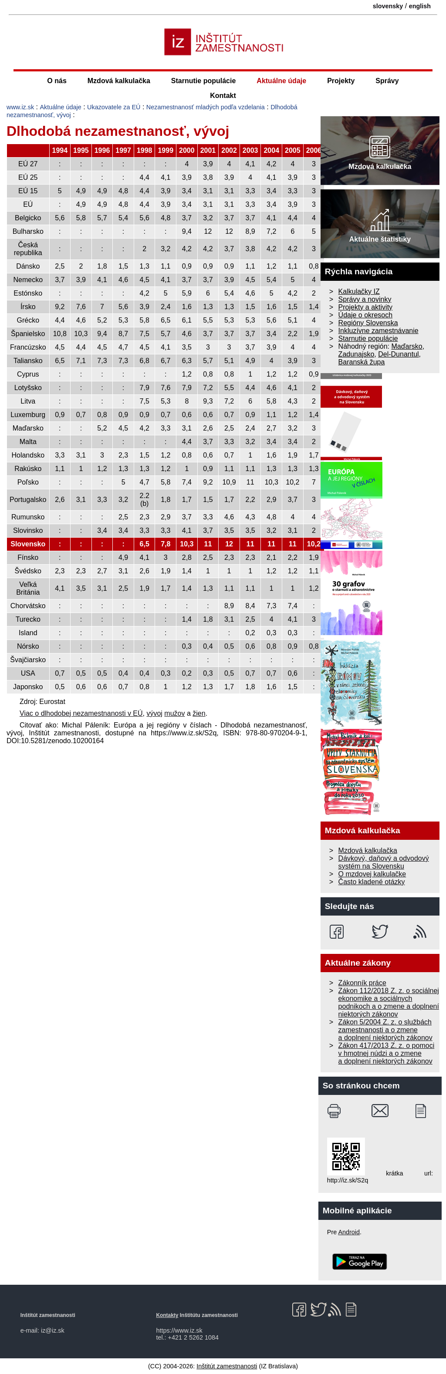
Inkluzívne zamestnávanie (378, 330)
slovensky (388, 6)
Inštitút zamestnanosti (226, 1366)
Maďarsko (406, 346)
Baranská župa (361, 362)
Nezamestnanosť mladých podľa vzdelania (205, 107)
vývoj (154, 713)
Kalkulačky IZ (359, 291)
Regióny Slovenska (368, 323)
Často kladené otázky (371, 882)
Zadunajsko (356, 354)
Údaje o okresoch (365, 315)
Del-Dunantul (398, 354)
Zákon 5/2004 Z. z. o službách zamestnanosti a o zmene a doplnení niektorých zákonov (385, 1029)
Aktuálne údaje (281, 80)
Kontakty (167, 1315)
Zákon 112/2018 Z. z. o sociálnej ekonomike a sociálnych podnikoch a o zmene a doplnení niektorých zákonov (388, 1002)
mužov (174, 713)
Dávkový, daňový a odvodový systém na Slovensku (383, 862)
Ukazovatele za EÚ (113, 107)
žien (199, 713)
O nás (56, 80)
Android (349, 1232)
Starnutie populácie (203, 80)
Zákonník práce (362, 983)
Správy (387, 80)
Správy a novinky (365, 299)
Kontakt (223, 95)
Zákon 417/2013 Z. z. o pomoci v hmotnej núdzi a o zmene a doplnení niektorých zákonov (386, 1053)
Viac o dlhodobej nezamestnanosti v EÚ (81, 713)
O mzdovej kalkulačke (372, 874)
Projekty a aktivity (365, 307)
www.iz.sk (20, 107)
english (420, 6)
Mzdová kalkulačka (119, 80)
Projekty (341, 80)
